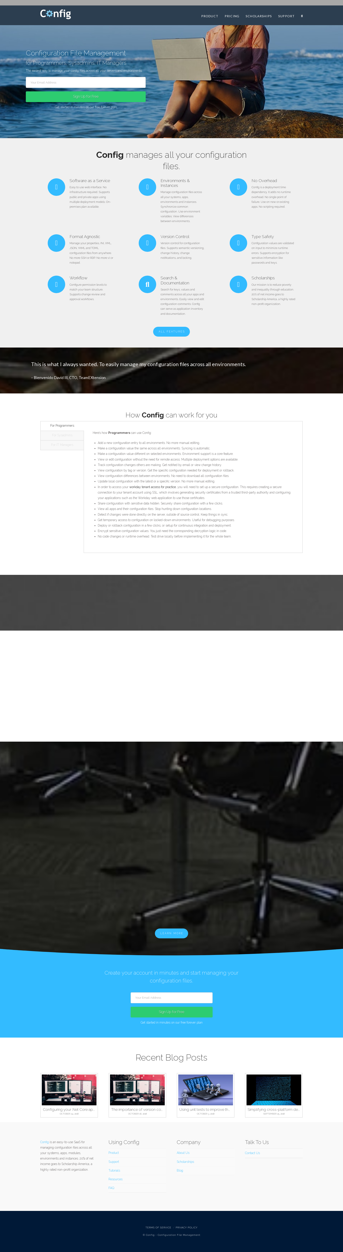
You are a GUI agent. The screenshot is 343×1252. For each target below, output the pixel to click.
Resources (115, 1179)
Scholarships (185, 1161)
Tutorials (114, 1170)
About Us (183, 1153)
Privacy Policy (187, 1227)
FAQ (111, 1188)
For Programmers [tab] (62, 425)
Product (113, 1153)
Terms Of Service (158, 1227)
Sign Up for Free (85, 96)
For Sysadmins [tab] (62, 435)
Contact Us (252, 1153)
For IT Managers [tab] (62, 445)
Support (113, 1161)
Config (44, 1142)
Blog (180, 1170)
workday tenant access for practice (152, 487)
